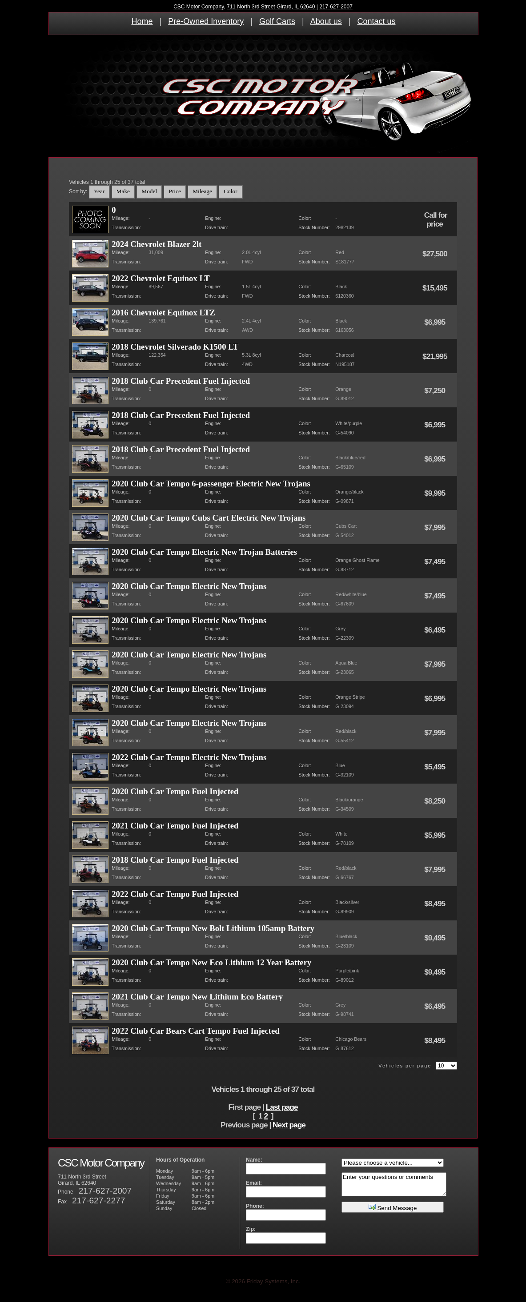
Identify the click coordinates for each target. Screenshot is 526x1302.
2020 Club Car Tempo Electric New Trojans (189, 586)
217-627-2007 (336, 7)
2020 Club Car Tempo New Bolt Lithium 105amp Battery (213, 928)
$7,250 (435, 390)
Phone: (255, 1206)
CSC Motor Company (198, 7)
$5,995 (435, 835)
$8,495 (435, 903)
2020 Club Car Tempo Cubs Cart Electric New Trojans (208, 517)
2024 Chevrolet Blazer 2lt (156, 244)
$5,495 (435, 766)
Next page (289, 1124)
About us (326, 21)
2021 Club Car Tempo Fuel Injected (175, 825)
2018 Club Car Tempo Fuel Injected (175, 859)
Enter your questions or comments (393, 1184)
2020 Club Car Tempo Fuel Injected (175, 791)
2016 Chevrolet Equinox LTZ (163, 312)
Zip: (251, 1229)
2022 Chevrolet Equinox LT (160, 278)
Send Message (393, 1207)
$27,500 (435, 253)
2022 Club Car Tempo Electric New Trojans (189, 757)
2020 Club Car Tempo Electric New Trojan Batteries (204, 552)
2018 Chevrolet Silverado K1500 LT (175, 346)
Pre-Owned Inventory (206, 21)
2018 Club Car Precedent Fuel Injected (181, 381)
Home (142, 21)
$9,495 (435, 937)
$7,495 (435, 561)
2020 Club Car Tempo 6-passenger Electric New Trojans (211, 483)
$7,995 (435, 527)
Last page (282, 1107)
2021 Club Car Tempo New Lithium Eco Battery (197, 996)
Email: (254, 1183)
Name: (254, 1160)
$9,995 (435, 493)
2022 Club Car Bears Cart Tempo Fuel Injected (195, 1030)
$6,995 (435, 322)
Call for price (435, 219)
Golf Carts (277, 21)
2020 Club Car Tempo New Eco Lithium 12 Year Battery (211, 962)
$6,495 (435, 629)
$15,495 (435, 287)
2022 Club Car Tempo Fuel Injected (175, 894)
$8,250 (435, 800)
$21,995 (435, 356)
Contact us (376, 21)
